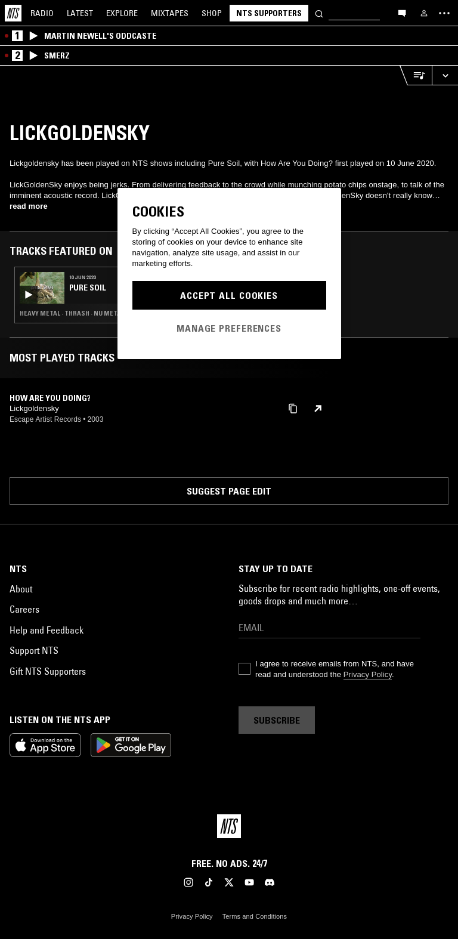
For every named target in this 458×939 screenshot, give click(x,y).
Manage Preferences (229, 328)
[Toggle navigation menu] (444, 13)
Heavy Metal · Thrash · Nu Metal (72, 313)
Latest (80, 13)
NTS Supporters (269, 13)
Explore (122, 13)
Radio (42, 13)
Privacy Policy (368, 674)
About (21, 589)
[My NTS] (424, 13)
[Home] (13, 13)
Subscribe (276, 720)
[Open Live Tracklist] (416, 75)
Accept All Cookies (229, 295)
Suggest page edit (229, 491)
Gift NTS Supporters (48, 671)
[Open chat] (401, 12)
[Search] (319, 12)
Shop (212, 13)
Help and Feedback (46, 630)
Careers (24, 609)
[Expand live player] (445, 75)
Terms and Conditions (254, 916)
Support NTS (34, 650)
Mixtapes (169, 13)
